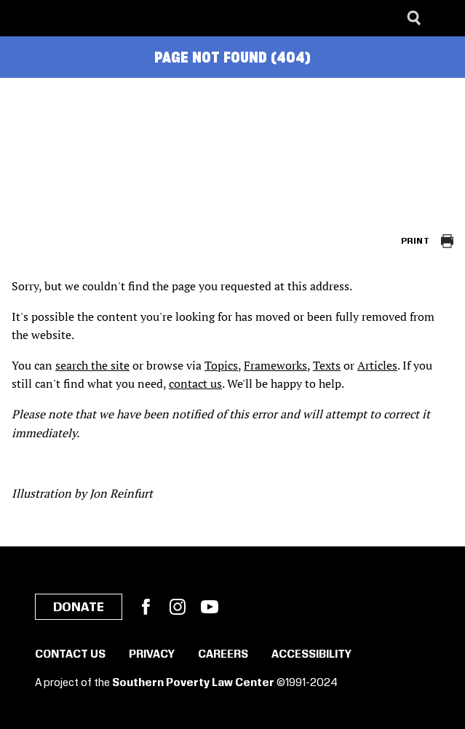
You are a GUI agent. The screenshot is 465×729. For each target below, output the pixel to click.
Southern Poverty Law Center (193, 683)
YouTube (209, 607)
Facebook (145, 607)
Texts (327, 365)
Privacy (152, 655)
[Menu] (443, 18)
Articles (377, 365)
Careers (223, 655)
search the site (92, 365)
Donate (78, 607)
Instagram (177, 607)
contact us (195, 383)
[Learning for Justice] (84, 18)
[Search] (414, 18)
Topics (221, 365)
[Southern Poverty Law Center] (24, 18)
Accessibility (311, 655)
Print (415, 241)
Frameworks (275, 365)
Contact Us (70, 655)
